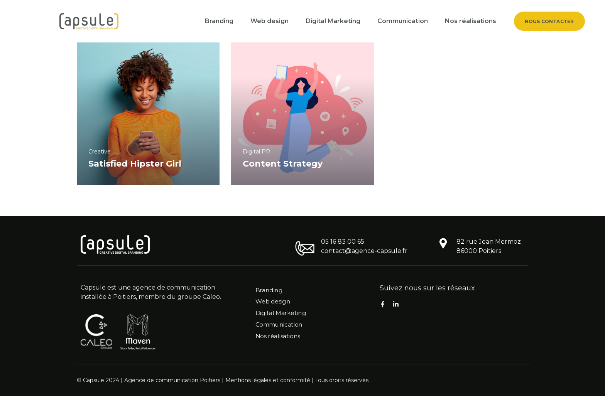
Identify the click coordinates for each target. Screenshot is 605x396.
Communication (402, 21)
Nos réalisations (470, 21)
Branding (219, 21)
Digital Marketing (333, 21)
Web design (269, 21)
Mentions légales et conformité (267, 380)
